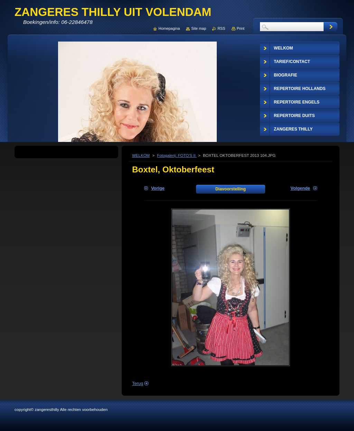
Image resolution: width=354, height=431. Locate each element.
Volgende (300, 188)
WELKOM (141, 155)
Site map (198, 28)
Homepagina (169, 28)
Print (240, 28)
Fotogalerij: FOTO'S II (177, 155)
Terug (137, 383)
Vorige (158, 188)
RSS (221, 28)
